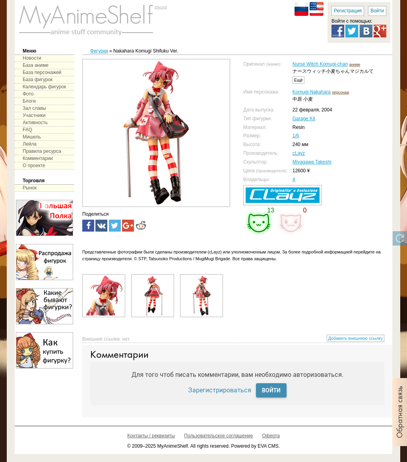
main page (86, 20)
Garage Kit (304, 118)
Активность (35, 122)
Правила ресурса (42, 151)
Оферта (271, 436)
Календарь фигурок (44, 87)
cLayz (299, 153)
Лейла (30, 144)
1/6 (296, 135)
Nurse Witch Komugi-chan (320, 64)
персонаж (340, 92)
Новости (32, 58)
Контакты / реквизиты (151, 436)
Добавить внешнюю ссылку (355, 338)
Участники (34, 115)
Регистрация (348, 11)
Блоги (29, 101)
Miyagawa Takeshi (312, 162)
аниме (354, 64)
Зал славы (34, 108)
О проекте (34, 165)
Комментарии (38, 158)
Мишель (32, 137)
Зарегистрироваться (219, 390)
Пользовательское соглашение (218, 436)
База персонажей (42, 72)
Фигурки (99, 51)
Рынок (30, 188)
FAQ (27, 130)
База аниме (35, 65)
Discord (161, 7)
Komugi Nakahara (312, 92)
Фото (28, 94)
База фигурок (37, 79)
